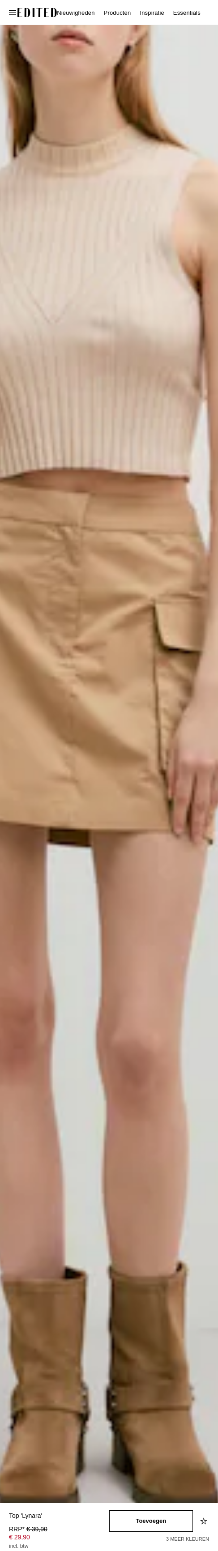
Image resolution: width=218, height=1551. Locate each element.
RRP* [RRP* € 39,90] (28, 1529)
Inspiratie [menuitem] (152, 13)
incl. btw (18, 1546)
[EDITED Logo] (37, 12)
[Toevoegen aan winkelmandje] (151, 1521)
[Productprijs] (59, 1538)
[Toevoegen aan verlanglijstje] (204, 1521)
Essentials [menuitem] (187, 13)
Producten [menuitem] (117, 13)
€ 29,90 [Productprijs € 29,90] (19, 1537)
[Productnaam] (59, 1516)
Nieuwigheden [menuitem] (75, 13)
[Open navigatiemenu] (13, 12)
